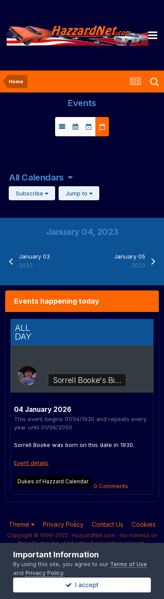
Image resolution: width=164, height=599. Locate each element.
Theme (22, 524)
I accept (82, 584)
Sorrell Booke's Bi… (87, 380)
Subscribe (32, 193)
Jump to (79, 193)
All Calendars (41, 177)
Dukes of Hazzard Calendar (52, 481)
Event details (31, 462)
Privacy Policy (63, 524)
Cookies (144, 524)
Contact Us (107, 524)
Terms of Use (128, 563)
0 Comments (111, 485)
